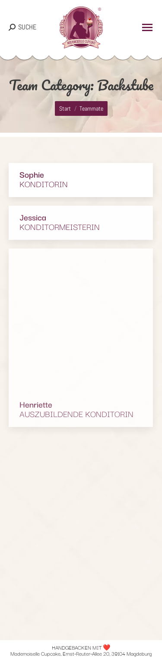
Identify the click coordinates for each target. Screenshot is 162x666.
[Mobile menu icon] (147, 27)
